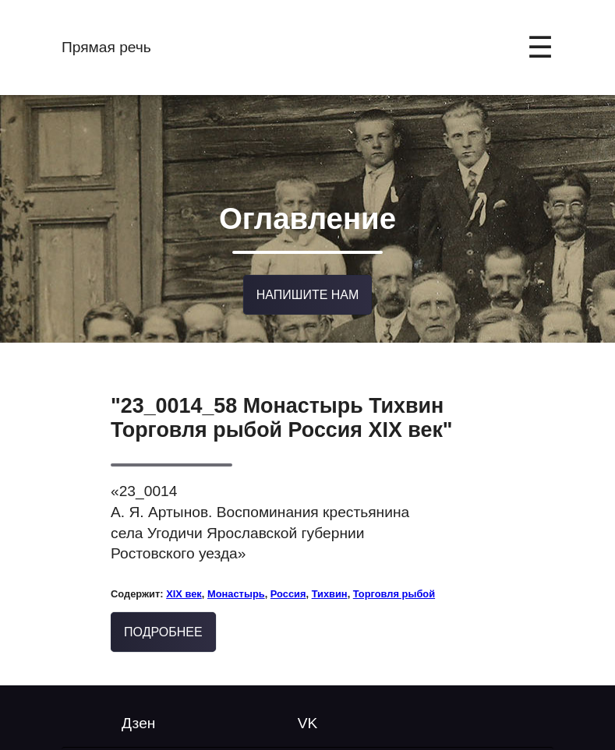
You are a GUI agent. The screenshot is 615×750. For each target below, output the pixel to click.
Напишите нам (307, 292)
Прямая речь (106, 47)
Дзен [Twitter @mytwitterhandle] (138, 720)
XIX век (184, 591)
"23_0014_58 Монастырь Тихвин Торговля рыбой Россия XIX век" (282, 414)
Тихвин (330, 591)
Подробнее (163, 629)
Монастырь (236, 591)
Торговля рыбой (394, 591)
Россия (288, 591)
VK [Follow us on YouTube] (308, 720)
